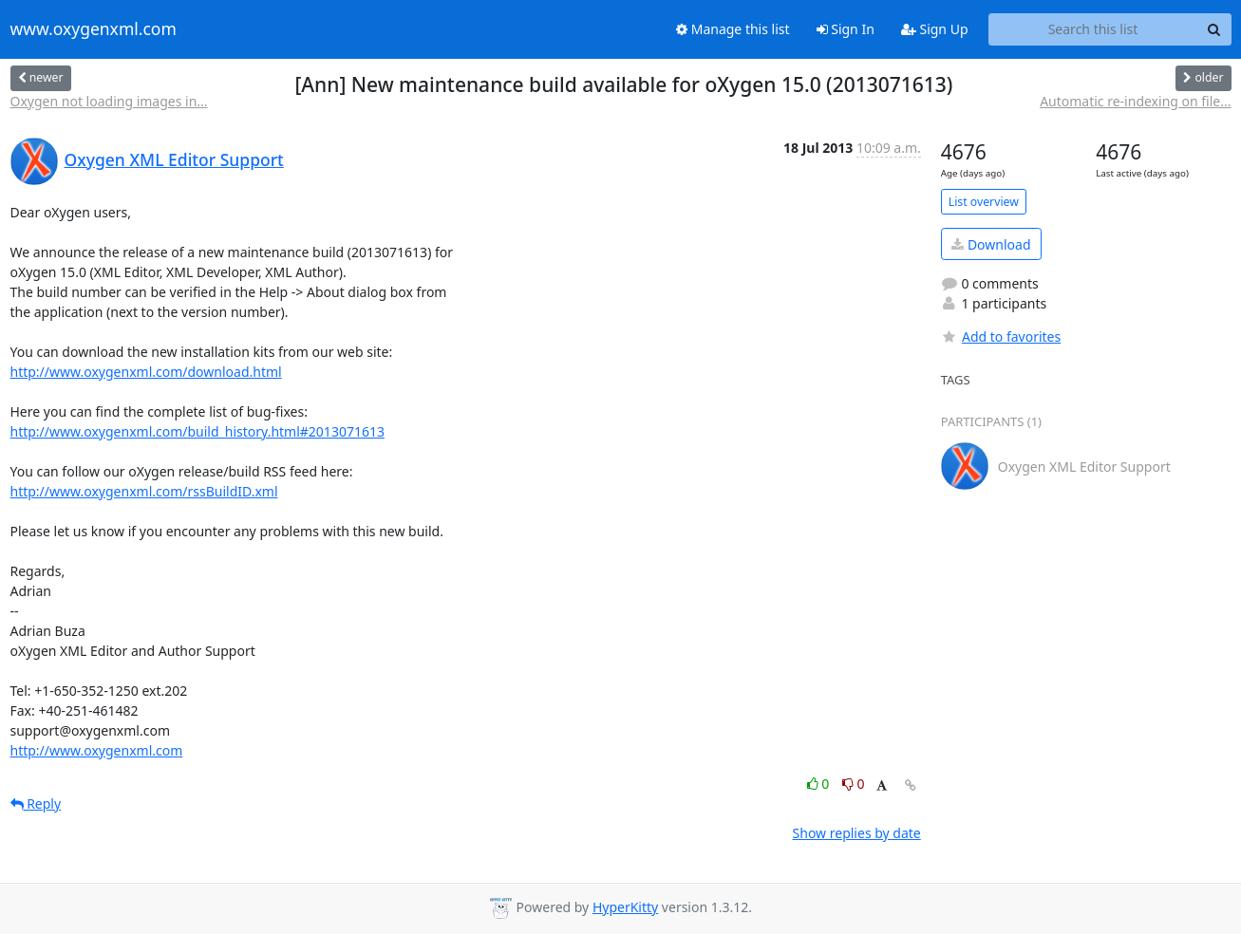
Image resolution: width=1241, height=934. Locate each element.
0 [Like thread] (820, 784)
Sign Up (934, 29)
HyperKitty (625, 907)
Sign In (845, 29)
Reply (36, 803)
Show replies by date (857, 833)
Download (990, 244)
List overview (984, 202)
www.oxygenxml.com (93, 29)
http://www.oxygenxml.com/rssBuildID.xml (144, 491)
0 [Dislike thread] (853, 784)
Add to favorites (1001, 336)
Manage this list (733, 29)
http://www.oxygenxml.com (96, 750)
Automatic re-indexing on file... (1135, 101)
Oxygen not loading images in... (109, 101)
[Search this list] (1093, 29)
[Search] (1214, 29)
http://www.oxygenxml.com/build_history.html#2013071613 (197, 431)
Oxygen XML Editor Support (174, 159)
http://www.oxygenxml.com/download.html (146, 372)
